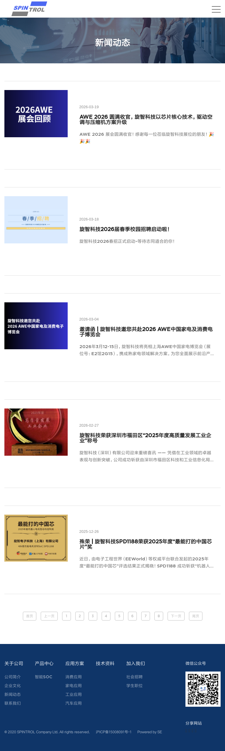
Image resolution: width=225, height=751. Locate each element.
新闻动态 (12, 694)
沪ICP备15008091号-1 (114, 731)
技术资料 (105, 664)
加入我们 (135, 664)
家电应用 (73, 686)
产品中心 (44, 664)
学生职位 (134, 686)
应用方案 (74, 664)
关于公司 (13, 664)
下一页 (176, 616)
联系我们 (12, 703)
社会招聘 (134, 677)
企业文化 (12, 686)
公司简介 (12, 677)
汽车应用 (73, 703)
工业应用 (73, 694)
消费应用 (73, 677)
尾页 (195, 616)
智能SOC (43, 677)
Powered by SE (149, 731)
